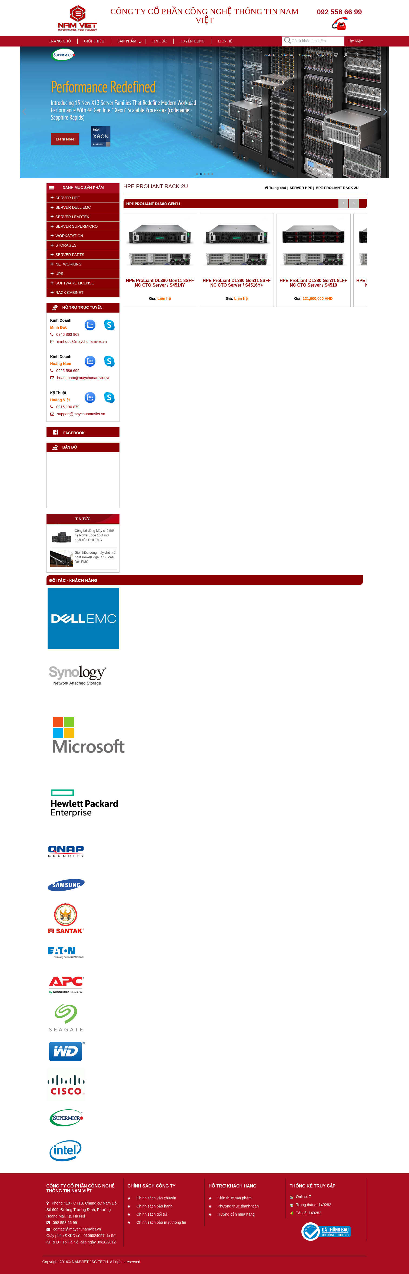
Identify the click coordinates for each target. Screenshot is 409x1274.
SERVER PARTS (67, 255)
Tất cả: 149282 (305, 1213)
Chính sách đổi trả (152, 1214)
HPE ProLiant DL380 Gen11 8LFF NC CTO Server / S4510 (313, 283)
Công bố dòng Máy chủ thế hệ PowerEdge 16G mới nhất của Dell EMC (94, 535)
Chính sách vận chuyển (156, 1198)
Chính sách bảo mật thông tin (161, 1222)
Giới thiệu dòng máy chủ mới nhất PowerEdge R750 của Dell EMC (95, 557)
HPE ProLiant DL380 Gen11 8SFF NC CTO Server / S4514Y (160, 283)
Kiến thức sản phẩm (235, 1198)
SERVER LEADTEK (70, 217)
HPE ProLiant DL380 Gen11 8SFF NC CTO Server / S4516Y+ (237, 283)
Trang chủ (60, 41)
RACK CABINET (67, 292)
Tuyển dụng (192, 41)
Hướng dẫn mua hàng (236, 1214)
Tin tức (159, 41)
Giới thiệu (94, 41)
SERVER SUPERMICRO (74, 226)
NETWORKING (66, 264)
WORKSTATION (67, 236)
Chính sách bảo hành (154, 1206)
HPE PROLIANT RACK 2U (337, 188)
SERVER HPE (65, 198)
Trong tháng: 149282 (310, 1205)
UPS (57, 273)
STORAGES (64, 245)
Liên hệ (225, 41)
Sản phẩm (127, 41)
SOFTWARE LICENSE (72, 283)
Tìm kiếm (356, 41)
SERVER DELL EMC (71, 207)
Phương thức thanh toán (238, 1206)
